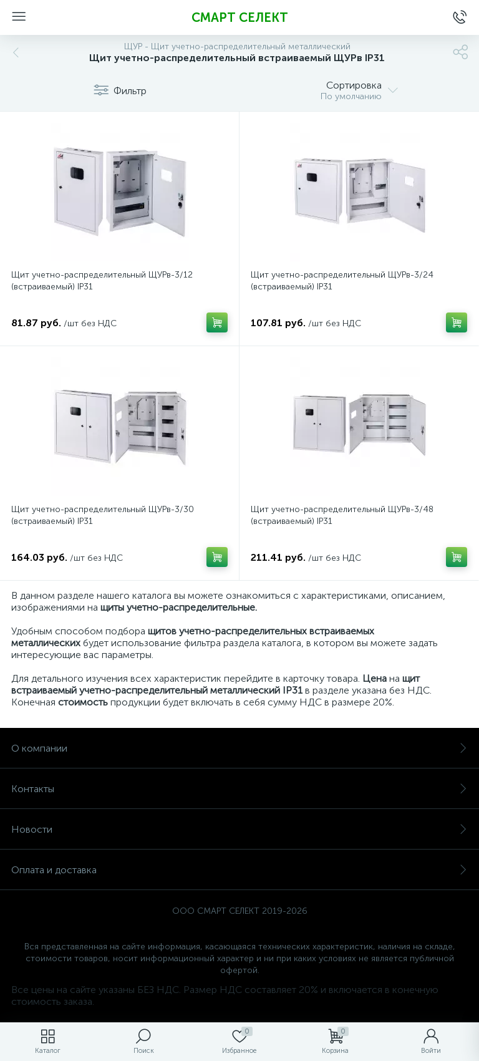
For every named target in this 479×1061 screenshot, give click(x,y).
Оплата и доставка (239, 870)
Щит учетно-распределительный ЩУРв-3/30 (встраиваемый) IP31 (102, 515)
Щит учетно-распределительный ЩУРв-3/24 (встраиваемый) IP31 (342, 280)
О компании (239, 748)
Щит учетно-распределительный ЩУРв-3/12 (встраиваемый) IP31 (102, 280)
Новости (239, 829)
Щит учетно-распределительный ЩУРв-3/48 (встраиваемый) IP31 (342, 515)
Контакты (239, 789)
